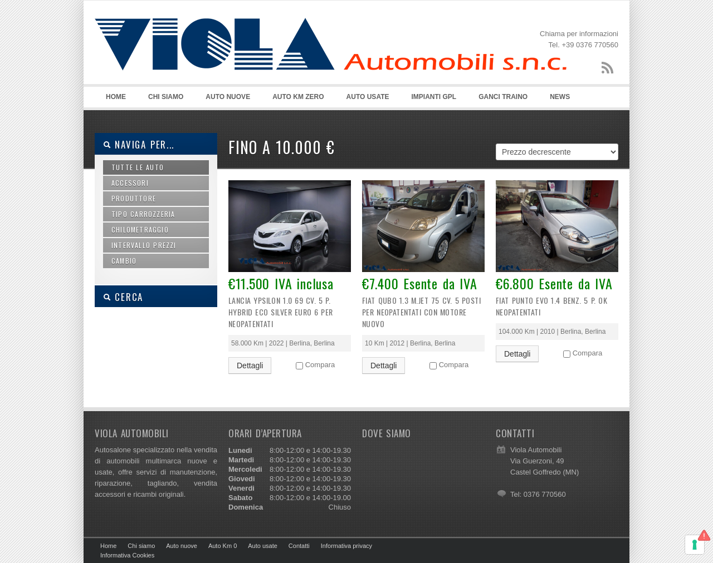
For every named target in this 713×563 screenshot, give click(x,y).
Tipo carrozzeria (143, 214)
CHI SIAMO (165, 97)
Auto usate (262, 545)
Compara (320, 364)
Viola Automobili (331, 56)
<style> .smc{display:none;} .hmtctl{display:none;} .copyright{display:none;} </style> (423, 486)
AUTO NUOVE (228, 97)
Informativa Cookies (127, 555)
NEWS (560, 97)
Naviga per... (138, 144)
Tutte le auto (137, 167)
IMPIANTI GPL (434, 97)
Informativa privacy (346, 545)
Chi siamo (141, 545)
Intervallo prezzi (144, 245)
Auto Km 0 (222, 545)
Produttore (133, 198)
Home (108, 545)
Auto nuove (181, 545)
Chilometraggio (140, 229)
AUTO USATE (367, 97)
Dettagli (250, 365)
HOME (116, 97)
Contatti (299, 545)
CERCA (123, 297)
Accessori (130, 182)
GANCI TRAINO (503, 97)
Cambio (123, 260)
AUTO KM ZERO (298, 97)
